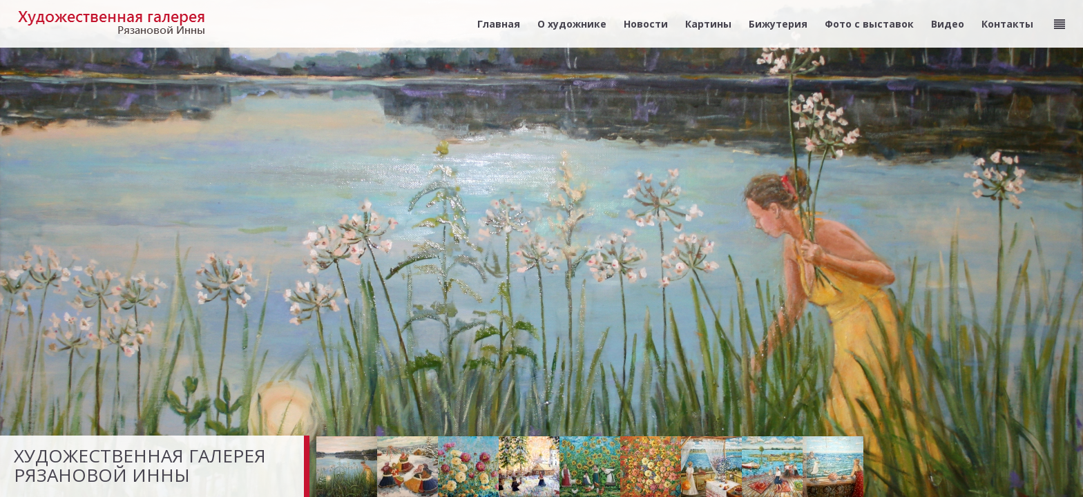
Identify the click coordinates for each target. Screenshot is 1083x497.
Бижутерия (778, 23)
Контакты (1007, 23)
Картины (708, 23)
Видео (947, 23)
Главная (498, 23)
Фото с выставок (869, 23)
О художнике (571, 23)
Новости (646, 23)
